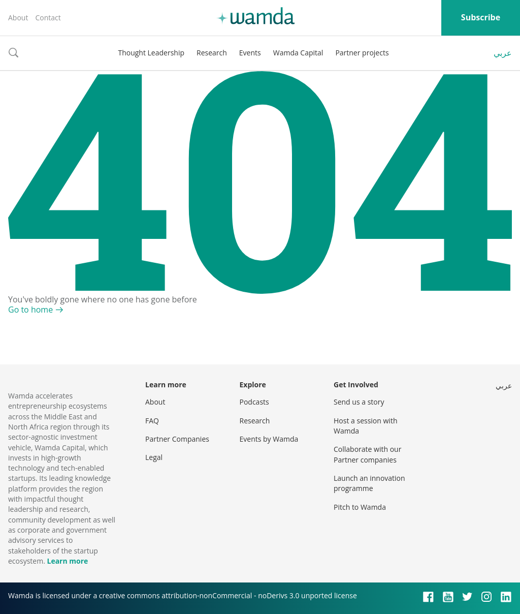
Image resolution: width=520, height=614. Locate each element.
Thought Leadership (151, 52)
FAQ (152, 420)
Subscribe (480, 17)
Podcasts (254, 402)
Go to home (30, 309)
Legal (153, 457)
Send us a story (359, 402)
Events (250, 52)
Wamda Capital (298, 52)
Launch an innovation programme (369, 483)
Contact (47, 17)
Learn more (67, 561)
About (18, 17)
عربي (503, 53)
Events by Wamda (269, 439)
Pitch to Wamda (360, 507)
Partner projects (361, 52)
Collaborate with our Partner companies (367, 454)
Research (212, 52)
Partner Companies (177, 439)
